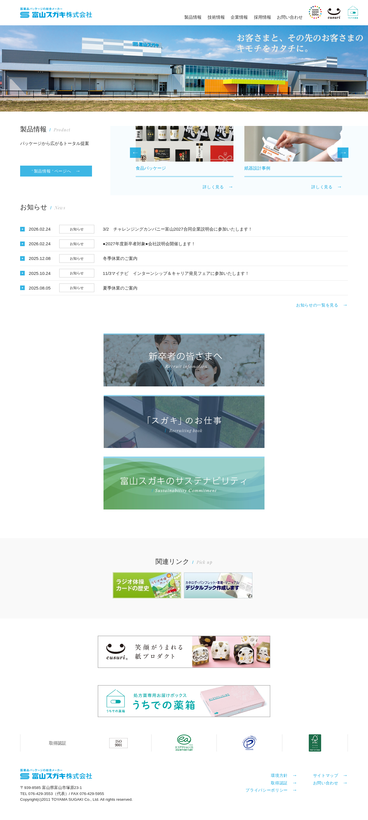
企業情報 (239, 17)
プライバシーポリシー (267, 789)
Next (343, 152)
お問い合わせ (290, 17)
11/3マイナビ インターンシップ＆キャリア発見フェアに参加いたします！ (176, 273)
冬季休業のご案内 (120, 258)
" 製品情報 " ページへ (51, 170)
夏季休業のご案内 (120, 288)
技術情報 (216, 17)
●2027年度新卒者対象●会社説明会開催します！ (149, 243)
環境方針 (279, 775)
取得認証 (279, 782)
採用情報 (262, 17)
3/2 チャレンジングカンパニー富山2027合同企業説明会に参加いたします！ (177, 229)
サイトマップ (325, 775)
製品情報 (193, 17)
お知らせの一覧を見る (317, 304)
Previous (135, 152)
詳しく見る (213, 186)
